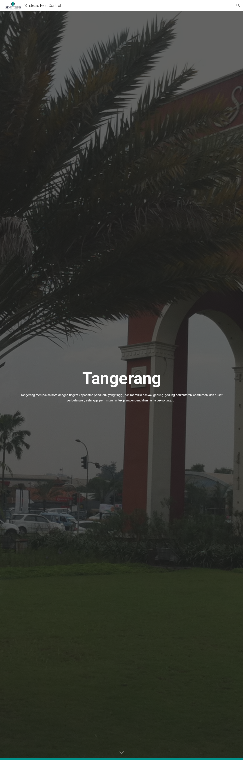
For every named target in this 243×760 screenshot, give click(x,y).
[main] (121, 385)
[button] (238, 5)
